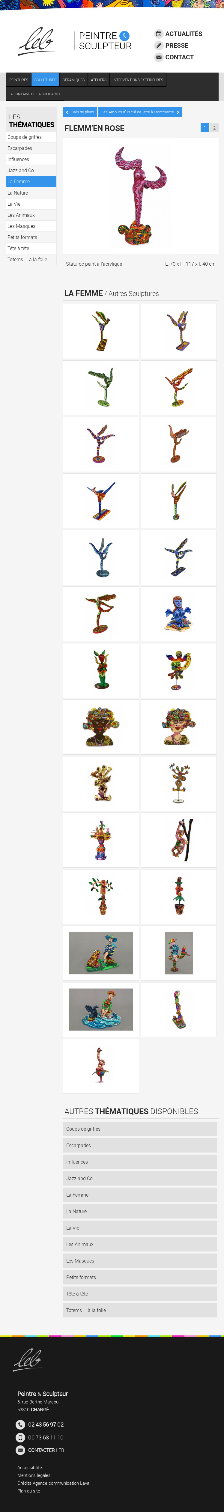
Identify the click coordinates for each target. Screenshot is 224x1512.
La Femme (77, 1194)
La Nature (76, 1211)
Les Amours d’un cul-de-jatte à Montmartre (140, 112)
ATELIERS (98, 80)
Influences (77, 1162)
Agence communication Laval (61, 1483)
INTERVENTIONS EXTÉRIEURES (138, 80)
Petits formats (81, 1277)
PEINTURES (18, 80)
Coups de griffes (83, 1129)
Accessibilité (29, 1467)
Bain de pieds (80, 112)
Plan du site (28, 1491)
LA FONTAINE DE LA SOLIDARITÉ (35, 94)
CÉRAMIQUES (74, 80)
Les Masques (80, 1260)
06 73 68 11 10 (40, 1437)
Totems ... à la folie (86, 1310)
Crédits (24, 1483)
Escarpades (78, 1145)
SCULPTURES (45, 80)
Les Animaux (80, 1244)
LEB (40, 1450)
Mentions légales (34, 1475)
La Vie (72, 1227)
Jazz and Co (79, 1178)
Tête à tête (77, 1293)
